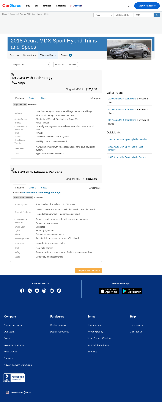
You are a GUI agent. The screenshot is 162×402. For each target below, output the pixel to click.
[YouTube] (37, 291)
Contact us (136, 331)
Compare (96, 98)
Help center (136, 324)
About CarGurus (13, 324)
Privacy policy (95, 331)
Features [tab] (19, 98)
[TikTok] (59, 291)
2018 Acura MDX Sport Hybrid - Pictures (127, 157)
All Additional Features (23, 197)
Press (7, 338)
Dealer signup (58, 324)
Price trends (10, 351)
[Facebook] (22, 291)
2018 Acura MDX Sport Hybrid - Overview (127, 139)
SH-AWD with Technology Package (41, 192)
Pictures (66, 55)
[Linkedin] (51, 291)
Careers (8, 358)
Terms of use (95, 324)
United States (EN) (18, 392)
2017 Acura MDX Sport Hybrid (122, 120)
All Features (32, 104)
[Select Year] (143, 15)
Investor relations (14, 344)
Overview (14, 55)
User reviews (29, 55)
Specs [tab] (44, 98)
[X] (29, 291)
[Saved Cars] (129, 6)
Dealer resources (59, 331)
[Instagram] (44, 291)
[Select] (103, 15)
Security (92, 351)
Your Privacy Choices (100, 338)
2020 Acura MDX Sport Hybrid (122, 98)
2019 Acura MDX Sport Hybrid (122, 109)
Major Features (20, 104)
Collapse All (71, 64)
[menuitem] (28, 6)
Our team (9, 331)
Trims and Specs (48, 55)
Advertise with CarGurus (18, 364)
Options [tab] (32, 98)
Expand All (59, 64)
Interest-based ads (98, 344)
